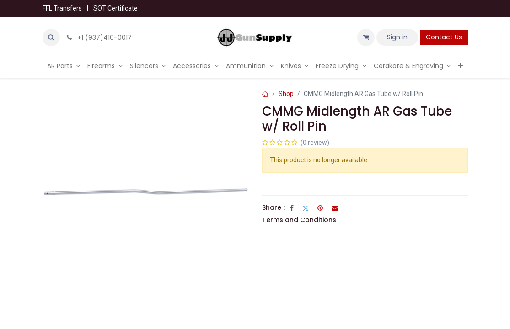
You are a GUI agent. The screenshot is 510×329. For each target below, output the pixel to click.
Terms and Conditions (299, 219)
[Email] (335, 208)
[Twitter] (305, 208)
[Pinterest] (320, 208)
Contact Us (444, 37)
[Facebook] (292, 208)
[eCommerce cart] (366, 37)
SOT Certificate (115, 8)
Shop (286, 93)
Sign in (397, 37)
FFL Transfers (62, 8)
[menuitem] (63, 66)
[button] (51, 37)
